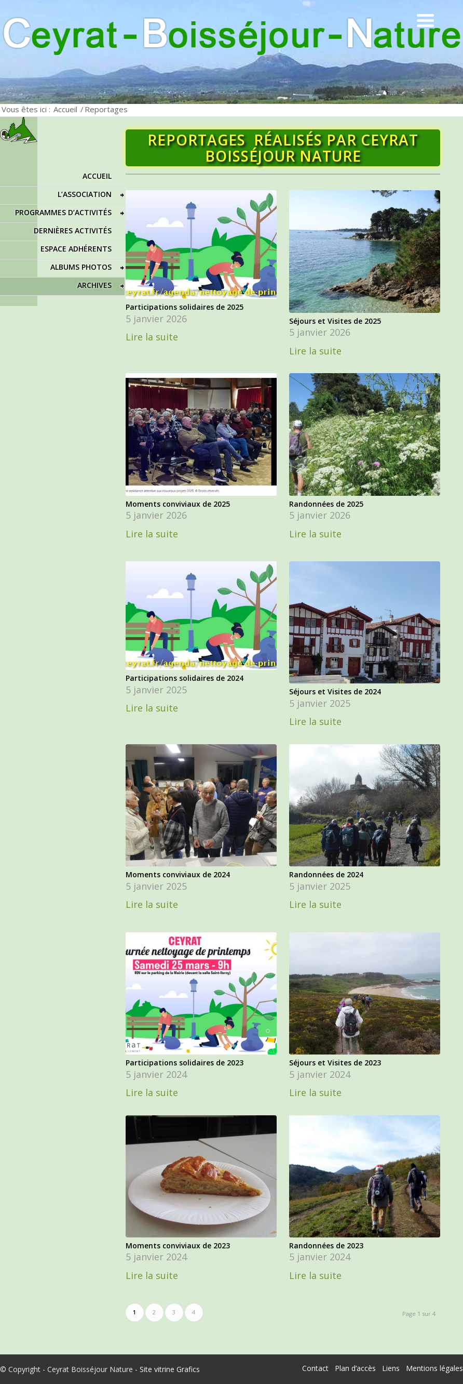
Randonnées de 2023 (326, 1245)
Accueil (65, 109)
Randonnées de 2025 (326, 504)
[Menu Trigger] (425, 19)
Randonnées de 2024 (326, 874)
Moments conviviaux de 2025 (178, 504)
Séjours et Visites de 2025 (335, 321)
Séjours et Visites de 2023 (335, 1062)
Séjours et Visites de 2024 (335, 691)
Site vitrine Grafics (170, 1369)
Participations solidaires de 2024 (184, 678)
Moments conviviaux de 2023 (178, 1245)
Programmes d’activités (63, 212)
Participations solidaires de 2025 (184, 307)
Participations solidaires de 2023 (184, 1062)
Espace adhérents (76, 249)
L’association (85, 194)
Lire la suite (152, 337)
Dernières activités (73, 230)
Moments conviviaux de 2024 (178, 874)
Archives (94, 285)
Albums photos (81, 267)
